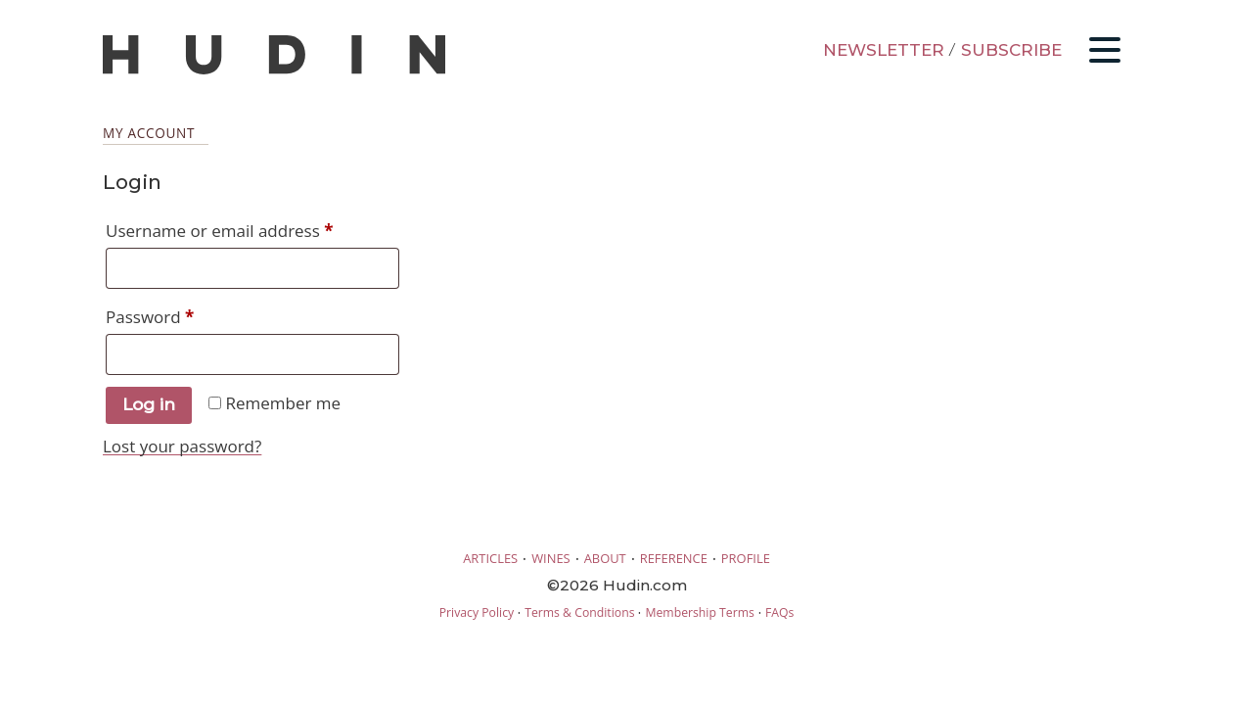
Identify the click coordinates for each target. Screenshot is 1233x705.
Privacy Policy (476, 612)
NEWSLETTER (883, 50)
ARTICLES (490, 558)
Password (184, 314)
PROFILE (745, 558)
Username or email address (252, 228)
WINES (551, 558)
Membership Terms (699, 612)
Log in (148, 404)
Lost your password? (182, 446)
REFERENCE (674, 558)
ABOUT (605, 558)
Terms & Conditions (579, 612)
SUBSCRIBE (1011, 50)
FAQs (779, 612)
